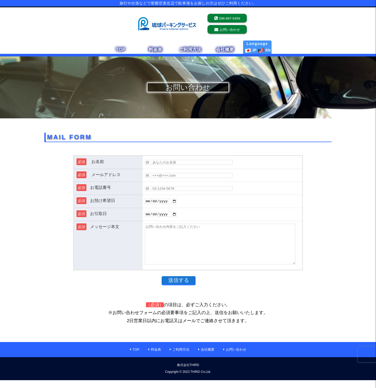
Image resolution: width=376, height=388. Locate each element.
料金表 (155, 49)
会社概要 (225, 49)
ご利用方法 (190, 49)
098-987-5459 (229, 18)
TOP (120, 49)
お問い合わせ (230, 30)
